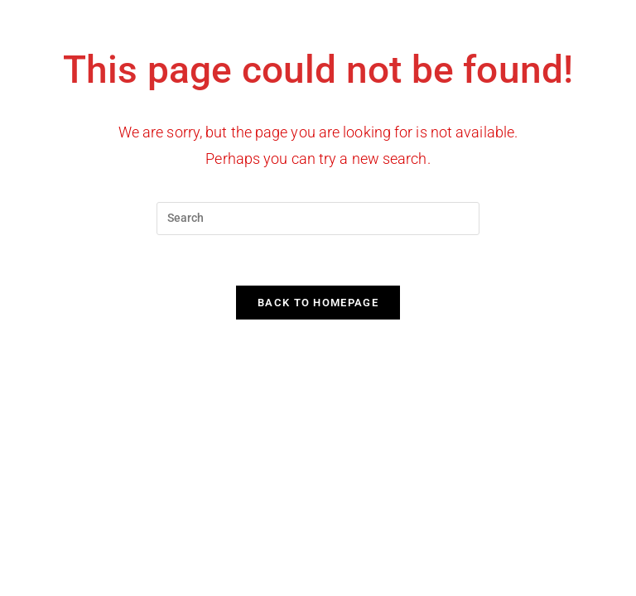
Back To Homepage (318, 302)
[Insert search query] (318, 218)
